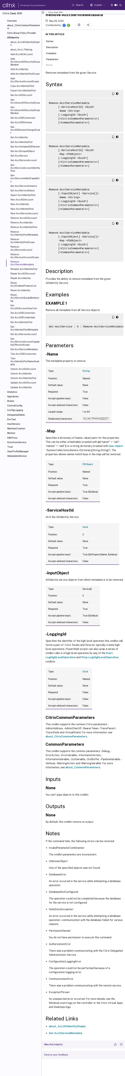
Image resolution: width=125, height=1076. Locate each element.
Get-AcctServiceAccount (23, 160)
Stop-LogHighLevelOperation (100, 657)
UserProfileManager (18, 451)
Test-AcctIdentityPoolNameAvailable (24, 361)
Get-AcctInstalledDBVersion (25, 146)
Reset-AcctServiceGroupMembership (24, 298)
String (86, 371)
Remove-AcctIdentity (21, 222)
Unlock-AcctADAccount (23, 369)
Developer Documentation (28, 5)
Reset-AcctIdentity (20, 290)
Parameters (54, 59)
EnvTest (11, 419)
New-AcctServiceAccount (24, 213)
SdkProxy (12, 437)
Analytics (12, 392)
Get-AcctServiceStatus (22, 190)
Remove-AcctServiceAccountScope (24, 256)
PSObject (88, 464)
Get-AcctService (19, 155)
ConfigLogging (15, 410)
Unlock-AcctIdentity (21, 373)
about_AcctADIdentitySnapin (67, 1026)
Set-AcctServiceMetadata (24, 349)
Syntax (51, 41)
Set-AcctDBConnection (22, 313)
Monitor (11, 433)
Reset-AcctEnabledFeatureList (23, 284)
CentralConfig (14, 405)
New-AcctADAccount (21, 199)
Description (54, 47)
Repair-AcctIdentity (20, 278)
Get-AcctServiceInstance (23, 186)
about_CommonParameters (82, 767)
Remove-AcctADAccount (23, 218)
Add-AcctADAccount (21, 54)
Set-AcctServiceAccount (23, 334)
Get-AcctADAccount (21, 95)
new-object (116, 446)
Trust (10, 447)
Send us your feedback (56, 1054)
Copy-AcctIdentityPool (22, 86)
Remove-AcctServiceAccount (21, 248)
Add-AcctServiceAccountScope (24, 80)
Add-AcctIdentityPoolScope (25, 74)
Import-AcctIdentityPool (22, 195)
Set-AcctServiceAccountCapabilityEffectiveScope (25, 341)
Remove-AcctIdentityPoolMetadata (24, 233)
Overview (12, 21)
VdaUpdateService (17, 456)
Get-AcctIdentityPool (21, 142)
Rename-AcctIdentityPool (23, 269)
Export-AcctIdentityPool (23, 90)
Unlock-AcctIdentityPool (23, 378)
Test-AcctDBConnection (23, 354)
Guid (85, 527)
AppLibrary (13, 396)
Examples (53, 53)
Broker (10, 401)
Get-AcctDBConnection (22, 118)
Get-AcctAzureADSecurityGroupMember (25, 110)
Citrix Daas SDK (55, 12)
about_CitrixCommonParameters (23, 27)
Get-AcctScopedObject (22, 151)
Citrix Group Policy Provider (21, 33)
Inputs (51, 65)
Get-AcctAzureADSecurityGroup (25, 101)
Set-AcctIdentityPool (21, 322)
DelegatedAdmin (16, 415)
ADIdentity (13, 37)
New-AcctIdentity (19, 204)
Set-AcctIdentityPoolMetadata (24, 328)
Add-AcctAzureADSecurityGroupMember (25, 62)
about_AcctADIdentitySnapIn (25, 43)
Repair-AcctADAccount (22, 273)
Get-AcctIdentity (19, 137)
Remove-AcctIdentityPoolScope (22, 241)
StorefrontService (16, 442)
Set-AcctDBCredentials (22, 317)
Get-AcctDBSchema (21, 122)
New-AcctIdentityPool (22, 209)
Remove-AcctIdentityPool (23, 227)
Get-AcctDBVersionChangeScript (25, 130)
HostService (13, 424)
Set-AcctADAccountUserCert (23, 307)
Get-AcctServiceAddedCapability (24, 178)
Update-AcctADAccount (23, 382)
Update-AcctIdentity (21, 387)
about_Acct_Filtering (21, 49)
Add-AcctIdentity (19, 69)
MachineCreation (16, 428)
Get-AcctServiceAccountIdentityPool (25, 168)
